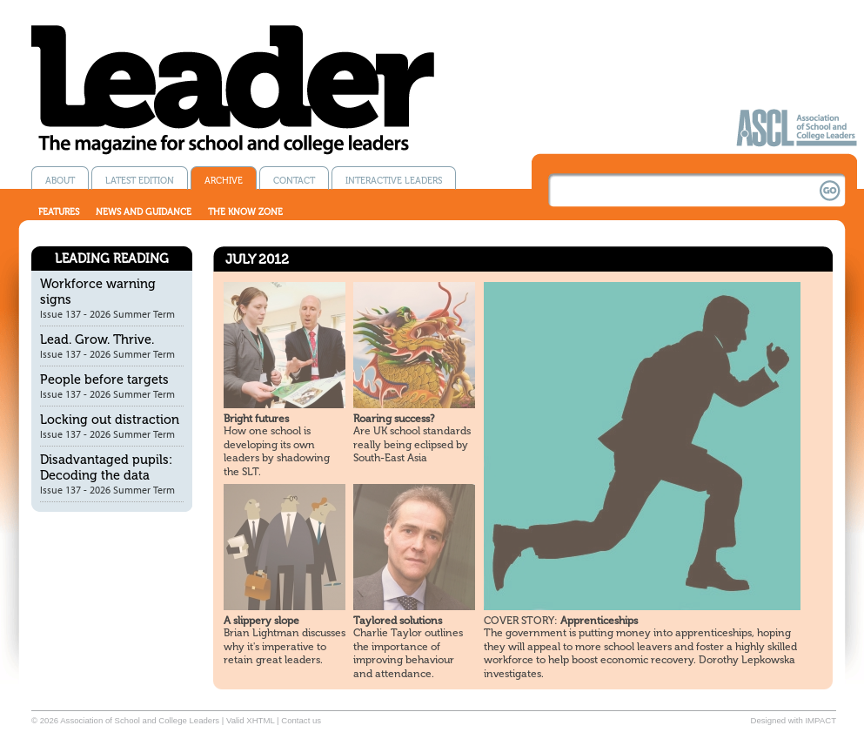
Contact (294, 180)
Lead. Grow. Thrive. (97, 339)
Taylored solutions (397, 621)
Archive (223, 180)
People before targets (104, 379)
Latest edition (139, 180)
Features (58, 212)
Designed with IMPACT (793, 720)
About (60, 180)
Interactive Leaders (393, 180)
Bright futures (256, 419)
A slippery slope (261, 621)
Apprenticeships (561, 621)
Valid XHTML (250, 720)
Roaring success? (393, 419)
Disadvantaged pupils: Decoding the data (106, 467)
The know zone (245, 212)
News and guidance (143, 212)
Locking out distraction (109, 419)
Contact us (301, 720)
